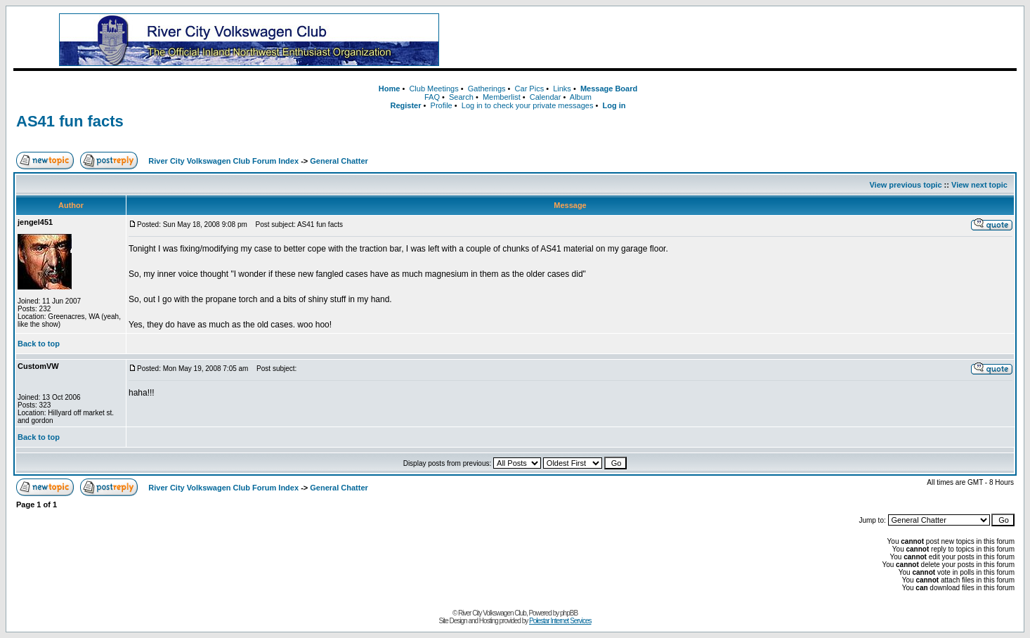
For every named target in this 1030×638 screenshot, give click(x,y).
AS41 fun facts (70, 121)
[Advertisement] (751, 40)
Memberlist (502, 97)
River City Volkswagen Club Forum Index (223, 161)
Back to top (39, 343)
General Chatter (339, 161)
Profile (441, 105)
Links (562, 88)
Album (581, 97)
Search (461, 97)
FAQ (432, 97)
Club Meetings (433, 88)
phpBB (569, 613)
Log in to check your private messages (528, 105)
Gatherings (487, 88)
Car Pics (530, 88)
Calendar (545, 97)
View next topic (979, 185)
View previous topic (905, 185)
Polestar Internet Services (560, 621)
